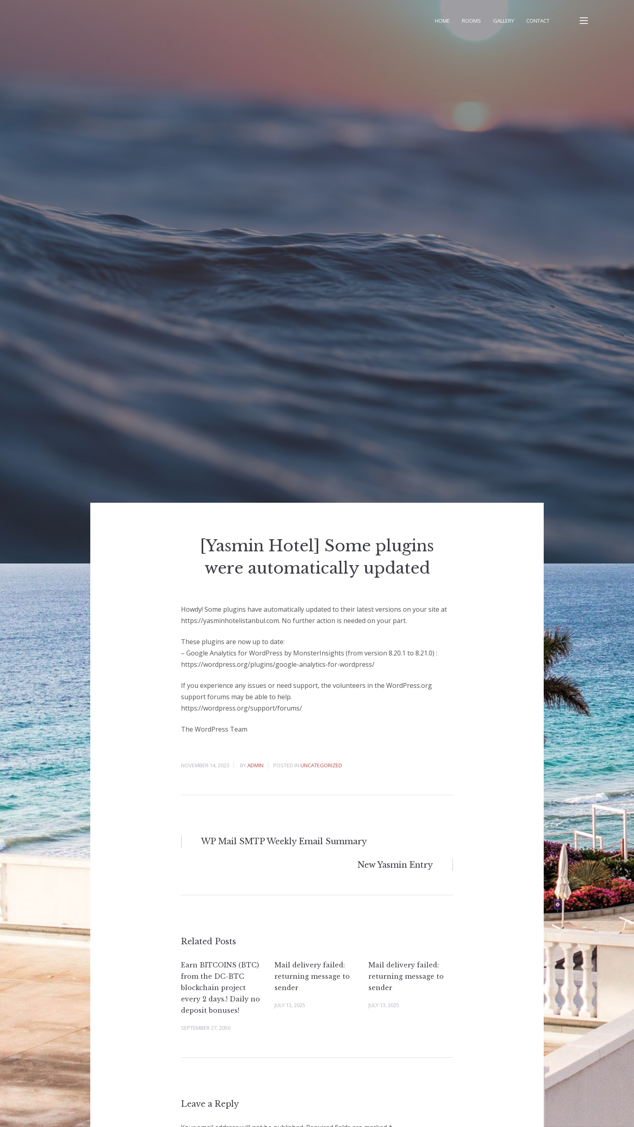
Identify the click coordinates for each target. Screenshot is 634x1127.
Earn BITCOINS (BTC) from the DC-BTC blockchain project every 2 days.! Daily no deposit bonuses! (220, 987)
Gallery (503, 20)
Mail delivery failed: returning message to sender (312, 976)
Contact (537, 20)
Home (442, 20)
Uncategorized (321, 765)
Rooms (471, 20)
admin (255, 765)
